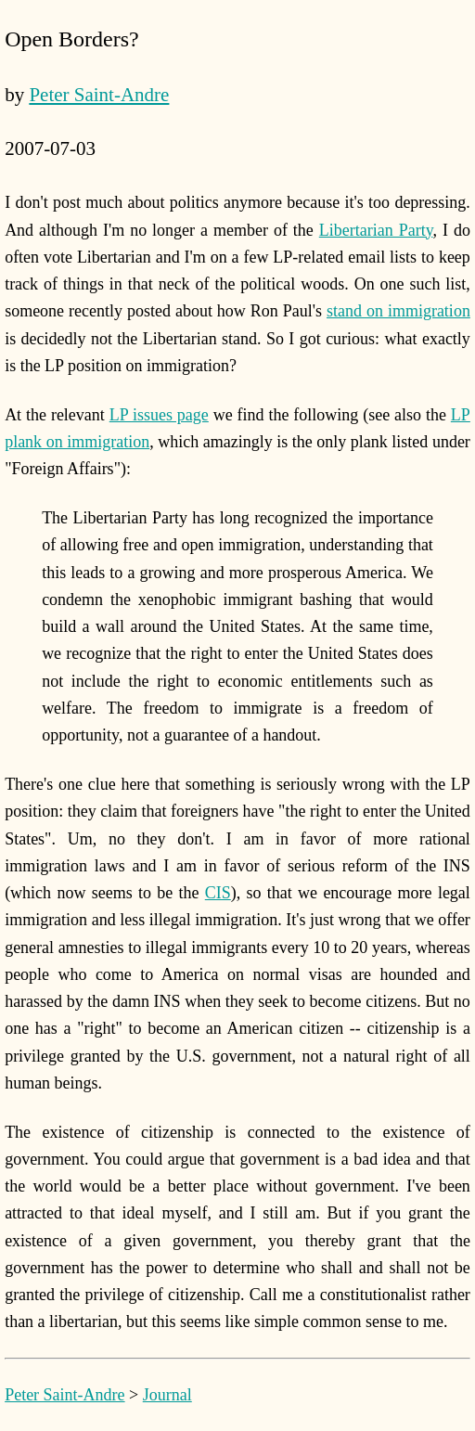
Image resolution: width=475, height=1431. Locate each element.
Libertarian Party (376, 230)
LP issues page (159, 415)
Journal (167, 1395)
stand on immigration (398, 311)
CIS (218, 892)
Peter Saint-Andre (99, 95)
